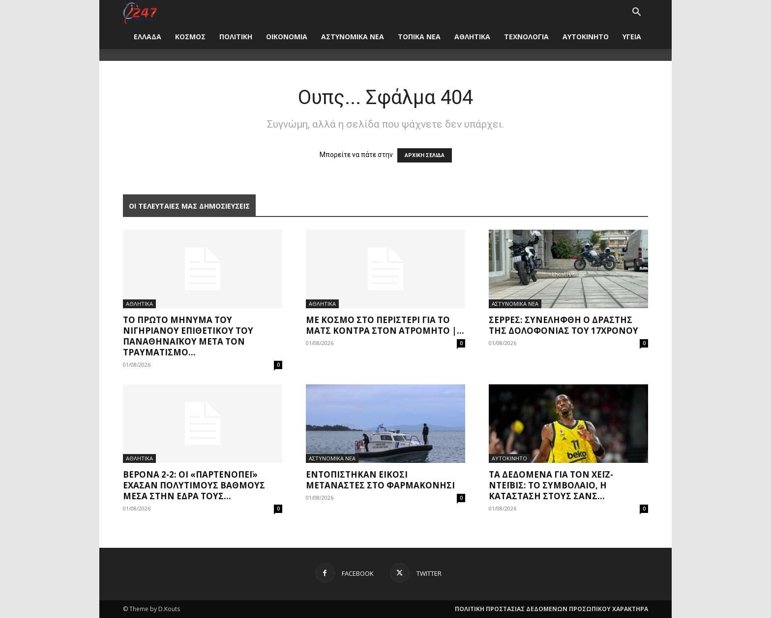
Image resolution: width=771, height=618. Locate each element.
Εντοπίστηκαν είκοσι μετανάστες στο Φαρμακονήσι (380, 480)
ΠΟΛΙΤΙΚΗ (235, 36)
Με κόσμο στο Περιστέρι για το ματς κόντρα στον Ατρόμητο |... (385, 325)
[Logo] (140, 12)
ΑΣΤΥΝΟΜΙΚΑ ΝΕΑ (352, 36)
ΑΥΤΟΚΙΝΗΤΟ (586, 36)
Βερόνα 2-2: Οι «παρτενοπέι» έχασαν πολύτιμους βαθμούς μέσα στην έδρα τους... (194, 485)
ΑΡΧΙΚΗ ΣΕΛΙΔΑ (425, 155)
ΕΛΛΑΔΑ (147, 36)
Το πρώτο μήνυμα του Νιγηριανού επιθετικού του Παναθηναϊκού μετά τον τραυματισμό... (188, 336)
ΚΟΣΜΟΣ (190, 36)
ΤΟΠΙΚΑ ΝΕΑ (419, 36)
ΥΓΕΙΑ (632, 36)
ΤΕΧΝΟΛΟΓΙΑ (526, 36)
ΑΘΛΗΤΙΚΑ (472, 36)
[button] (636, 13)
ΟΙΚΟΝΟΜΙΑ (286, 36)
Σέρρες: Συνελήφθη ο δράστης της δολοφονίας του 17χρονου (563, 325)
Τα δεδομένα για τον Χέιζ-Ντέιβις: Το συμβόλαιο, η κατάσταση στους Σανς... (551, 485)
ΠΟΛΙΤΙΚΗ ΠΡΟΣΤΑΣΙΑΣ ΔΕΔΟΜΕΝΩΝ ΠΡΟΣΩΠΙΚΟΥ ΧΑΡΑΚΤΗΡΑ (551, 609)
